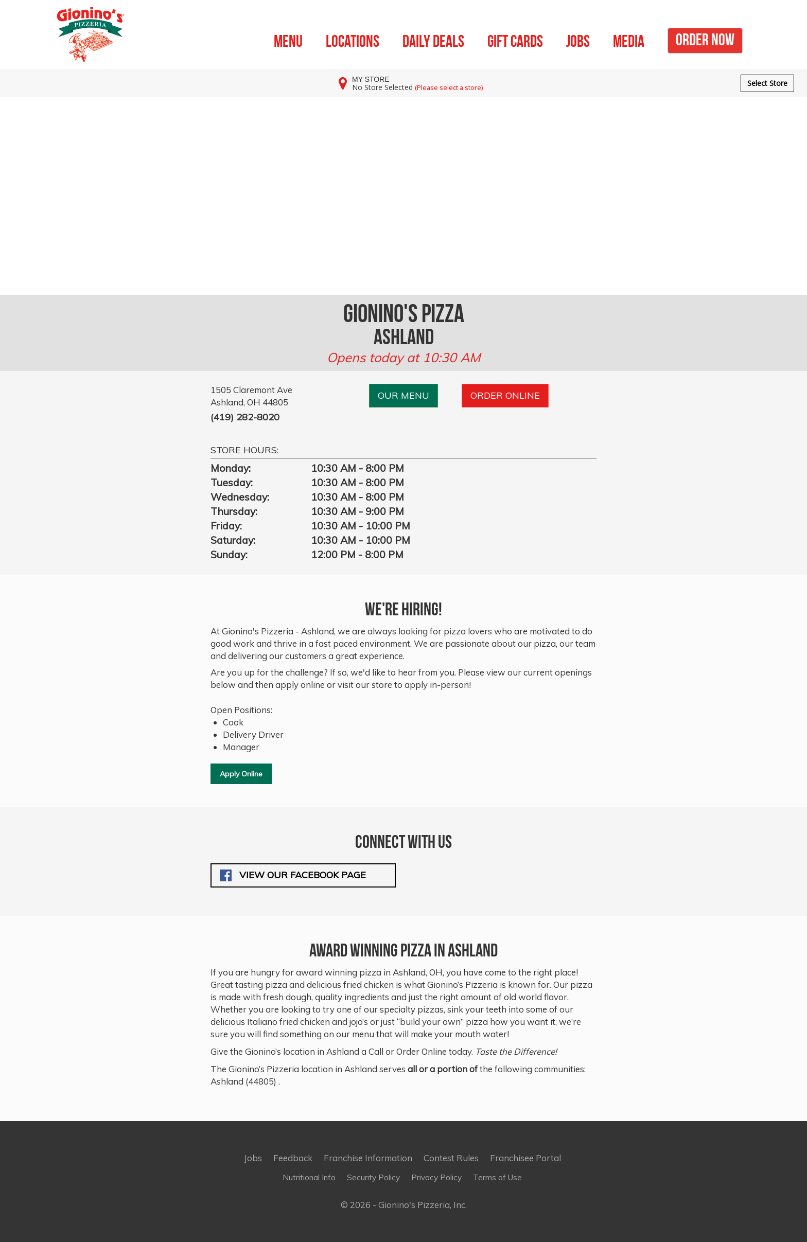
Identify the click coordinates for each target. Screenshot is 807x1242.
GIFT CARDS (515, 39)
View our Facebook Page (293, 875)
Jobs (253, 1157)
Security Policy (373, 1177)
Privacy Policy (436, 1177)
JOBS (578, 39)
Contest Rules (451, 1157)
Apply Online (241, 773)
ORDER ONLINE (505, 395)
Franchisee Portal (525, 1157)
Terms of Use (497, 1177)
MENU (288, 39)
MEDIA (628, 39)
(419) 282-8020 (244, 417)
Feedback (292, 1157)
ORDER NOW (705, 38)
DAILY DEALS (433, 39)
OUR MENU (403, 395)
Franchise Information (368, 1157)
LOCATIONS (352, 39)
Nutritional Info (309, 1177)
